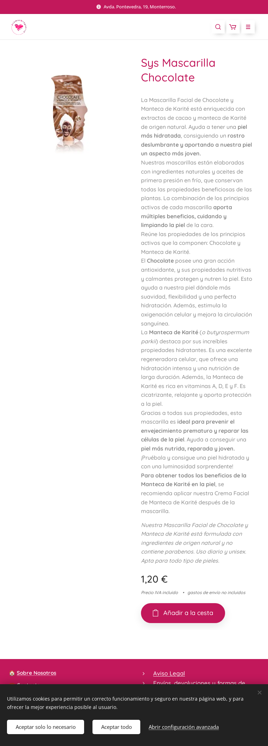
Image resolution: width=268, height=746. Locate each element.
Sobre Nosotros (36, 673)
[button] (218, 27)
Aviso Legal (169, 673)
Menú (245, 27)
